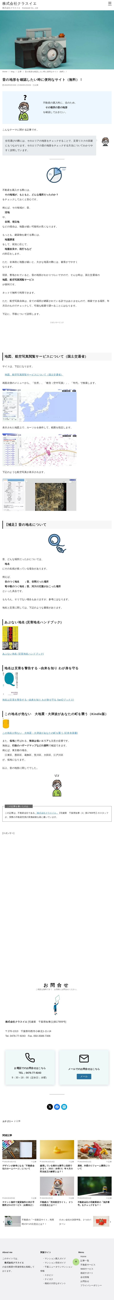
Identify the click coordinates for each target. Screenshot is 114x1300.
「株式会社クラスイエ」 (46, 813)
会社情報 (84, 1277)
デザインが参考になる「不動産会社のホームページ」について (18, 1167)
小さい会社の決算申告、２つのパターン (75, 1222)
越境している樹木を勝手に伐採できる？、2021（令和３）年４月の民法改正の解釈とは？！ (56, 1168)
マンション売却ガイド (55, 1262)
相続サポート (86, 1273)
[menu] (110, 3)
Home (5, 72)
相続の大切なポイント (55, 1283)
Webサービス (86, 1269)
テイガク (49, 1279)
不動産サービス (87, 1265)
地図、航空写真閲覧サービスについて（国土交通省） (34, 374)
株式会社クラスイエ (19, 3)
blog (13, 72)
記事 (20, 72)
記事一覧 (84, 1260)
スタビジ (49, 1275)
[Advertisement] (57, 333)
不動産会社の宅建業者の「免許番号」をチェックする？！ (94, 1203)
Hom (82, 1256)
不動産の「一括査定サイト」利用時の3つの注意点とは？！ (38, 1222)
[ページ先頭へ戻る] (45, 1231)
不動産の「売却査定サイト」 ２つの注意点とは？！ (56, 1203)
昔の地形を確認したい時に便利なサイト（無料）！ (46, 72)
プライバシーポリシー (91, 1285)
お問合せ (84, 1281)
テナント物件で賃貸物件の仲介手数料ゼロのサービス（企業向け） (18, 1203)
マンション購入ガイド (55, 1258)
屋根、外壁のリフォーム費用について (94, 1167)
